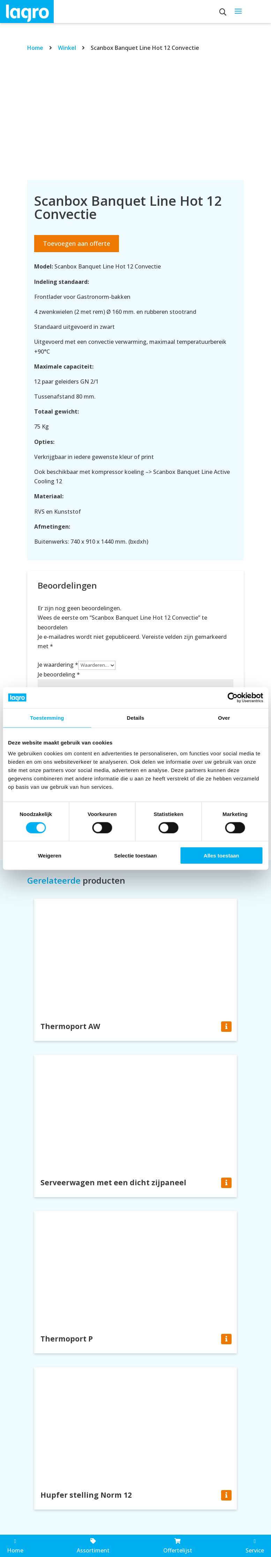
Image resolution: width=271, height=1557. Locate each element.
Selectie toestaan (135, 856)
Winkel (67, 48)
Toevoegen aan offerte (76, 243)
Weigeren (49, 856)
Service (255, 1546)
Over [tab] (224, 717)
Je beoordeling (59, 674)
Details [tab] (135, 717)
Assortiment (93, 1546)
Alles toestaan (221, 856)
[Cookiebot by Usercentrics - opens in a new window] (232, 697)
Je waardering (58, 664)
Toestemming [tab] (47, 717)
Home (35, 48)
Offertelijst (177, 1546)
